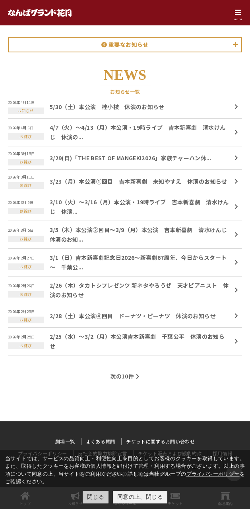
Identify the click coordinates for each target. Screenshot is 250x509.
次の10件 (122, 376)
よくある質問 (100, 441)
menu (238, 19)
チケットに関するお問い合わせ (160, 441)
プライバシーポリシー (213, 474)
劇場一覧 (65, 441)
